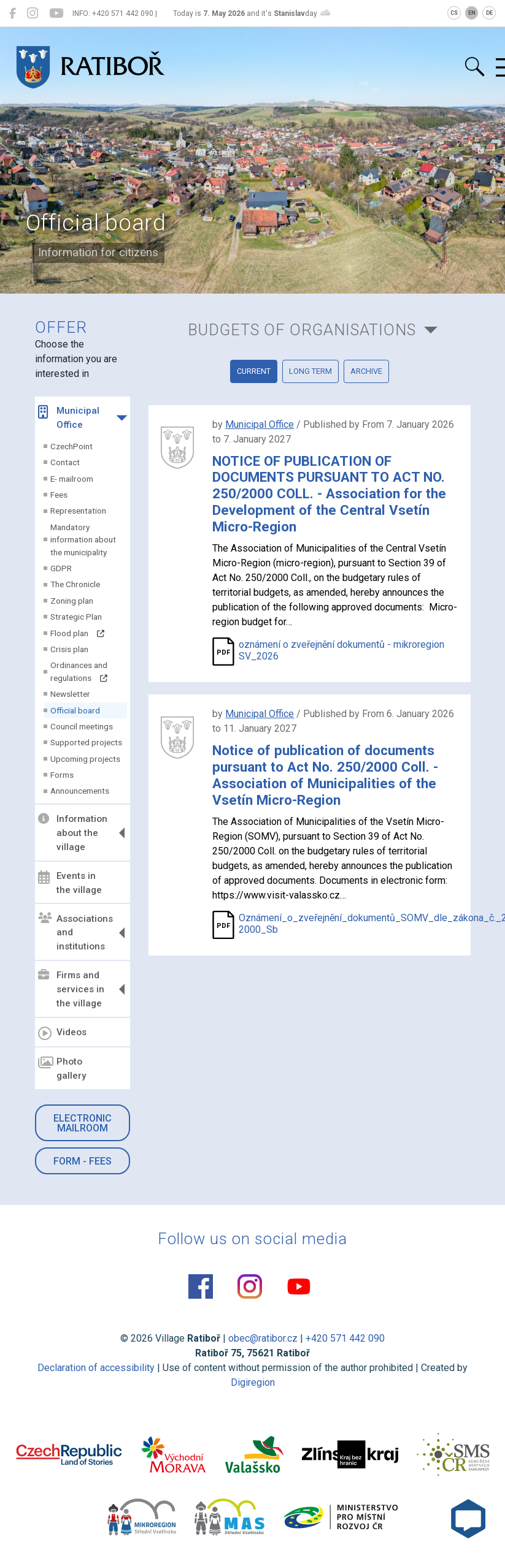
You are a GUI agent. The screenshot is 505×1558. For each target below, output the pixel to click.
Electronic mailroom (82, 1123)
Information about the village (72, 833)
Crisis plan (69, 649)
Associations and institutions (75, 932)
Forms (62, 775)
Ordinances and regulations (78, 671)
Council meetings (81, 726)
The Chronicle (75, 584)
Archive (366, 371)
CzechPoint (71, 446)
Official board (75, 710)
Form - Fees (82, 1161)
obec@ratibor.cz (263, 1338)
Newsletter (70, 694)
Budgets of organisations (302, 330)
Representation (78, 510)
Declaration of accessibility (96, 1368)
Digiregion (253, 1382)
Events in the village (70, 882)
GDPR (61, 568)
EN (472, 13)
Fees (58, 495)
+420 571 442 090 (345, 1338)
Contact (65, 462)
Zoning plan (71, 601)
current (254, 371)
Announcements (79, 791)
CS (454, 13)
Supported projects (86, 742)
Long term (310, 371)
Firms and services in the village (71, 989)
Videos (62, 1033)
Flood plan (77, 633)
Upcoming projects (85, 759)
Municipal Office (68, 417)
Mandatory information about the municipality (83, 539)
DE (489, 13)
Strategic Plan (76, 616)
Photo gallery (62, 1068)
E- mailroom (71, 479)
